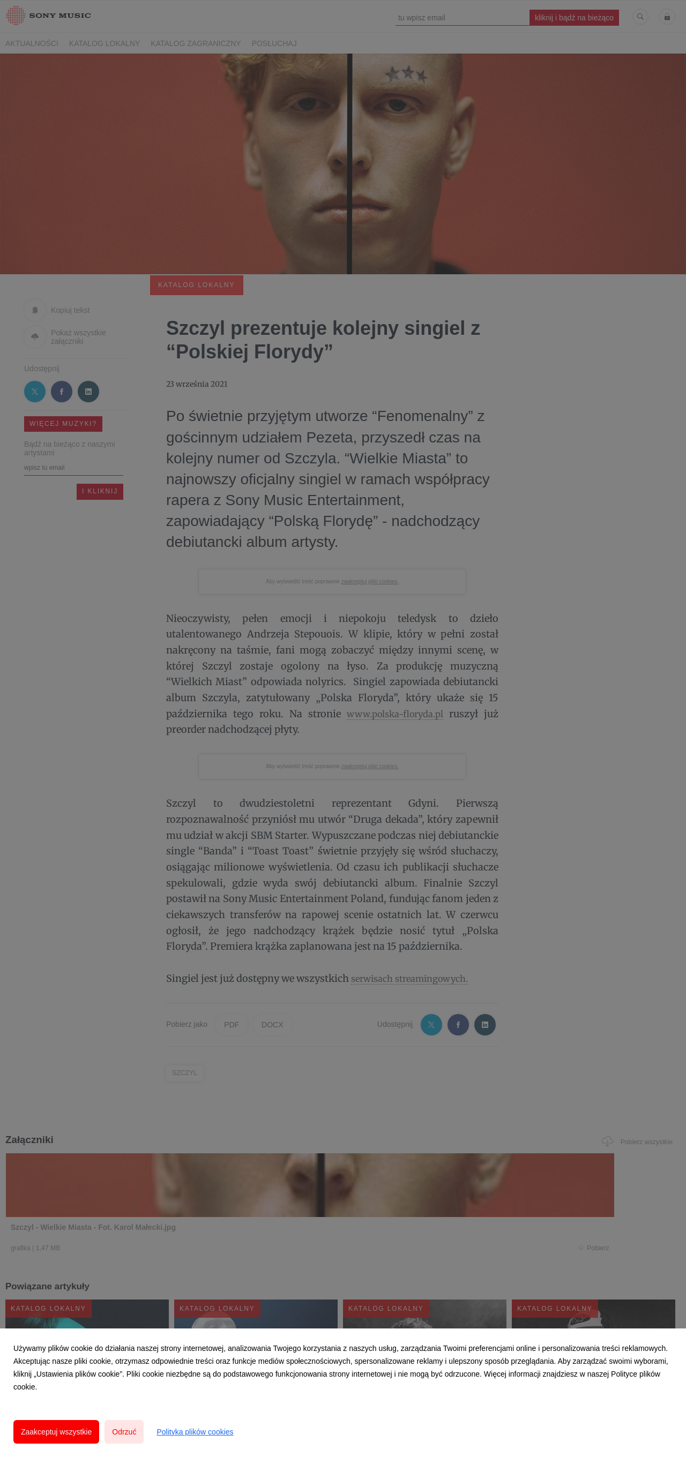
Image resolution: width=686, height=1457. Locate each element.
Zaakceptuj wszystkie (56, 1432)
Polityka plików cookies (194, 1432)
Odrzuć (124, 1432)
